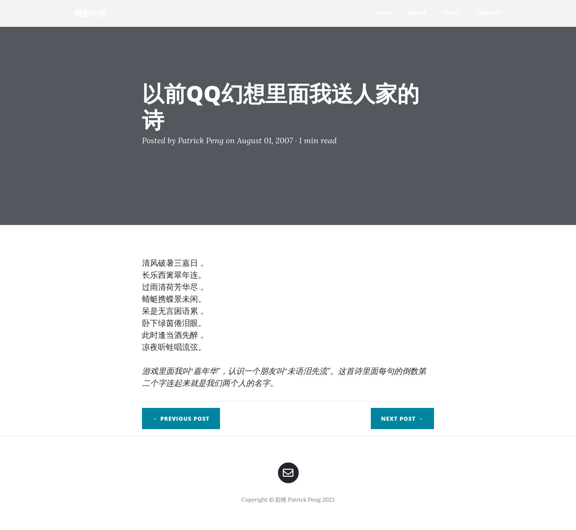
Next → (402, 418)
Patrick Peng (201, 140)
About (417, 13)
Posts (451, 13)
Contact (489, 13)
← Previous (181, 418)
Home (383, 13)
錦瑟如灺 (90, 13)
